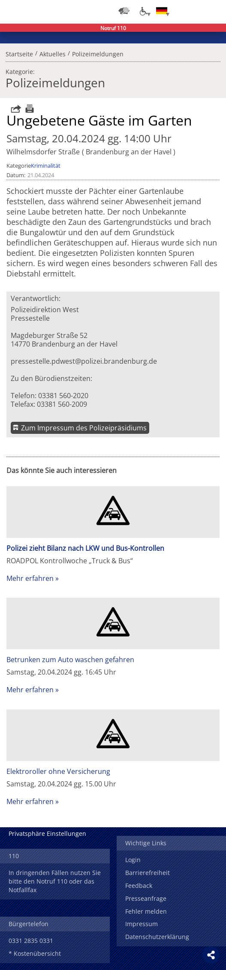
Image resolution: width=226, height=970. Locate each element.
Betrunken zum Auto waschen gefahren (70, 659)
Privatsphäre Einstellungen (47, 833)
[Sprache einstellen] (161, 10)
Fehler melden (146, 911)
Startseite (19, 53)
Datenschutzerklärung (157, 937)
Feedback (138, 885)
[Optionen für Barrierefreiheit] (142, 10)
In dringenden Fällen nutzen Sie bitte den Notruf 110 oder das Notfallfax (55, 881)
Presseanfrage (145, 898)
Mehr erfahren (30, 578)
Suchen (196, 10)
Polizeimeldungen (98, 53)
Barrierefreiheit (147, 873)
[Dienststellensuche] (124, 10)
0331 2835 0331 (31, 940)
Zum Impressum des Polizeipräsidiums (84, 428)
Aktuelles (52, 53)
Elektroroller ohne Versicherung (58, 771)
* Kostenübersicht (35, 953)
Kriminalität (45, 165)
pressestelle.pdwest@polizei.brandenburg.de (84, 361)
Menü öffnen (213, 10)
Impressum (141, 924)
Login (133, 860)
